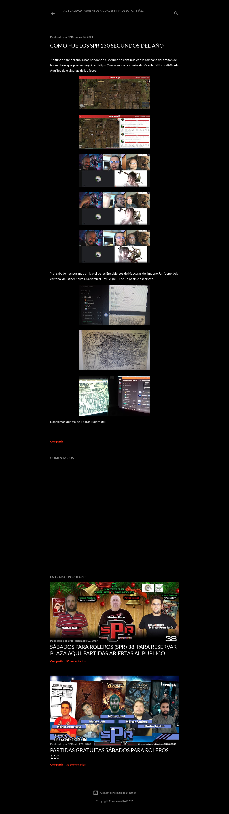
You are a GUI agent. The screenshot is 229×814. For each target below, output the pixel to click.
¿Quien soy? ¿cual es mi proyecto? (109, 10)
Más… (140, 10)
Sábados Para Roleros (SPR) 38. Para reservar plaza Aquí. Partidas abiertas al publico (113, 649)
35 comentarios (76, 661)
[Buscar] (176, 12)
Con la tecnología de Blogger (114, 792)
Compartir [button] (56, 441)
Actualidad (73, 10)
